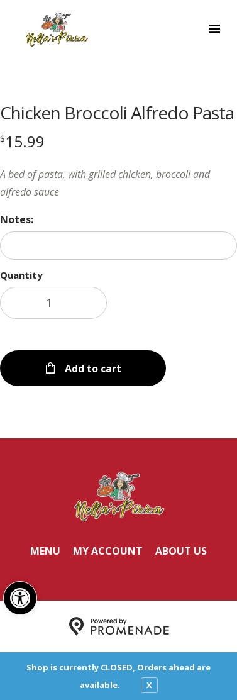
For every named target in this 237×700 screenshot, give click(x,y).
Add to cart (91, 368)
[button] (20, 598)
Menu (45, 551)
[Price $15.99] (22, 141)
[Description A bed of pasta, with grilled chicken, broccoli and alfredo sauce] (118, 183)
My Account (108, 551)
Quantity (21, 275)
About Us (181, 551)
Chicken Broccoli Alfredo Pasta (117, 112)
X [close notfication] (149, 685)
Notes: (16, 219)
